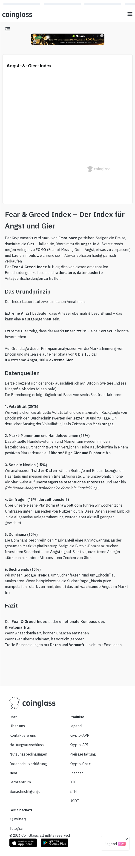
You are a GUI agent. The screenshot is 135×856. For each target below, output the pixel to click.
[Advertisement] (67, 665)
